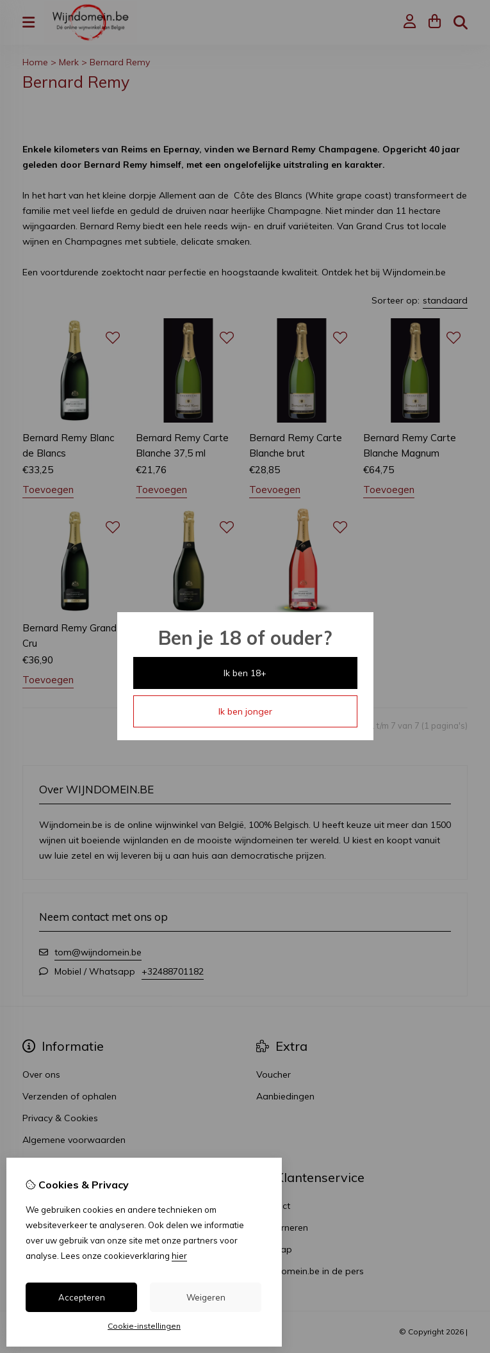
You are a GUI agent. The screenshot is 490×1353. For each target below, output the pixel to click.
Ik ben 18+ (245, 673)
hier (179, 1256)
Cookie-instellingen (144, 1326)
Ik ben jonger (245, 711)
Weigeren (205, 1297)
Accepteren (81, 1297)
